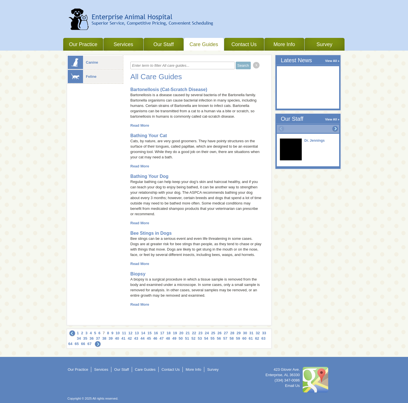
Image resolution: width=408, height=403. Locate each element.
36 (92, 338)
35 (85, 338)
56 (219, 338)
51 (187, 338)
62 (257, 338)
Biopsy (137, 273)
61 (251, 338)
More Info (284, 44)
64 (70, 344)
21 (188, 333)
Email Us (292, 385)
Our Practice (83, 44)
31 (251, 333)
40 (117, 338)
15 (149, 333)
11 (124, 333)
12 (130, 333)
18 (169, 333)
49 (174, 338)
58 (231, 338)
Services (123, 44)
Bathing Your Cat (148, 135)
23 (200, 333)
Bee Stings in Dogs (151, 233)
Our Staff (163, 44)
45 (149, 338)
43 (136, 338)
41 (123, 338)
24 (207, 333)
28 (232, 333)
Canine (83, 62)
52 (193, 338)
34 (79, 338)
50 (181, 338)
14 (143, 333)
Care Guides (204, 44)
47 (161, 338)
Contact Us (244, 44)
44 (142, 338)
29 (239, 333)
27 (226, 333)
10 (118, 333)
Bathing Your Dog (149, 176)
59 (238, 338)
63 (263, 338)
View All (331, 61)
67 (89, 344)
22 (194, 333)
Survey (324, 44)
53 (200, 338)
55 (212, 338)
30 (245, 333)
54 (206, 338)
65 (76, 344)
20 (181, 333)
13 (137, 333)
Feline (82, 76)
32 (258, 333)
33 (264, 333)
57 (225, 338)
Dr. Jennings (314, 141)
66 (83, 344)
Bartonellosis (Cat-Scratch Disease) (168, 89)
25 (213, 333)
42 (130, 338)
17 (162, 333)
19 (175, 333)
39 (110, 338)
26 (220, 333)
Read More (139, 125)
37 (98, 338)
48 (168, 338)
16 (156, 333)
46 (155, 338)
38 (104, 338)
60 (244, 338)
